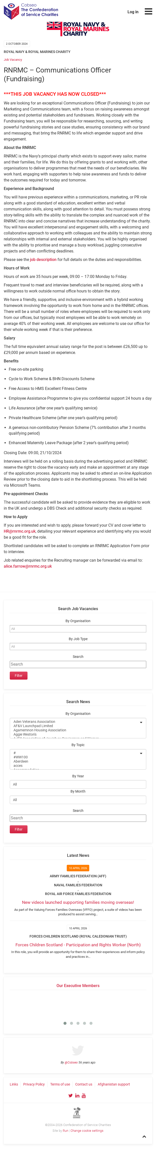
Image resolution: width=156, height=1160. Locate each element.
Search (78, 657)
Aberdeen (74, 761)
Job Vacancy (13, 59)
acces (74, 766)
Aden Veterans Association (74, 722)
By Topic (78, 745)
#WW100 (74, 757)
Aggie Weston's (74, 734)
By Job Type (78, 639)
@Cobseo (71, 1062)
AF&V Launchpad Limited (74, 726)
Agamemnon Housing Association (74, 730)
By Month (78, 791)
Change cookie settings (87, 1131)
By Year (78, 776)
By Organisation (78, 621)
